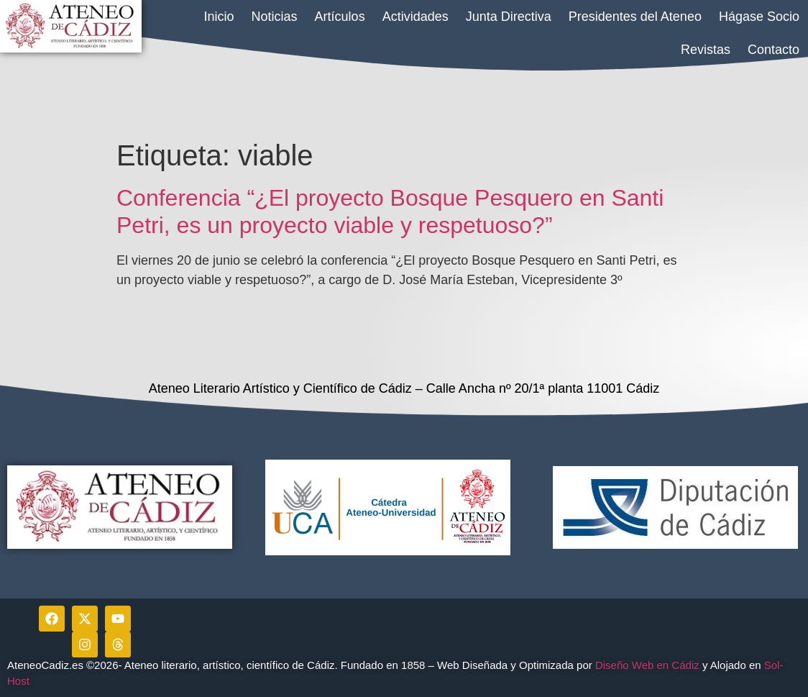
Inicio (219, 16)
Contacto (773, 49)
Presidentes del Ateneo (635, 16)
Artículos (340, 16)
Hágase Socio (759, 16)
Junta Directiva (508, 16)
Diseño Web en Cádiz (647, 665)
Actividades (415, 16)
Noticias (275, 16)
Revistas (705, 49)
